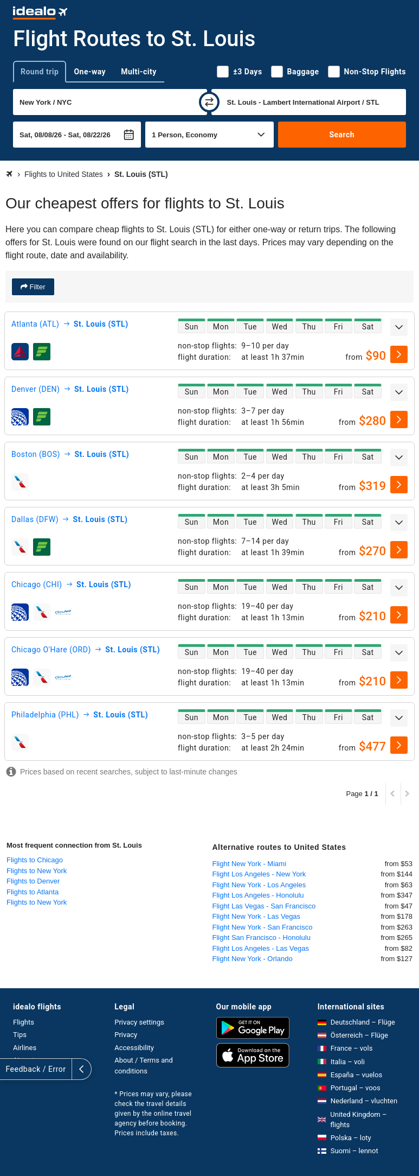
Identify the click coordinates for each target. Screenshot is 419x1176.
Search (341, 134)
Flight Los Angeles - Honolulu (258, 895)
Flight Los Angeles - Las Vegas (261, 948)
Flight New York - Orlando (252, 959)
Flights (23, 1022)
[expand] (399, 327)
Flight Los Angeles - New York (259, 874)
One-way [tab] (90, 71)
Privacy (125, 1035)
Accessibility (134, 1048)
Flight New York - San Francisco (262, 927)
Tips (20, 1035)
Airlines (24, 1048)
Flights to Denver (33, 881)
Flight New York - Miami (249, 864)
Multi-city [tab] (139, 71)
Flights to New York (37, 871)
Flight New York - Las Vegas (256, 916)
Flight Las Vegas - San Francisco (264, 906)
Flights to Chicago (35, 860)
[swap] (209, 102)
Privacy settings (139, 1022)
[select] (399, 354)
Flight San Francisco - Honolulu (261, 937)
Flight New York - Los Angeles (259, 885)
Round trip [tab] (40, 71)
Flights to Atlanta (33, 892)
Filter (37, 287)
